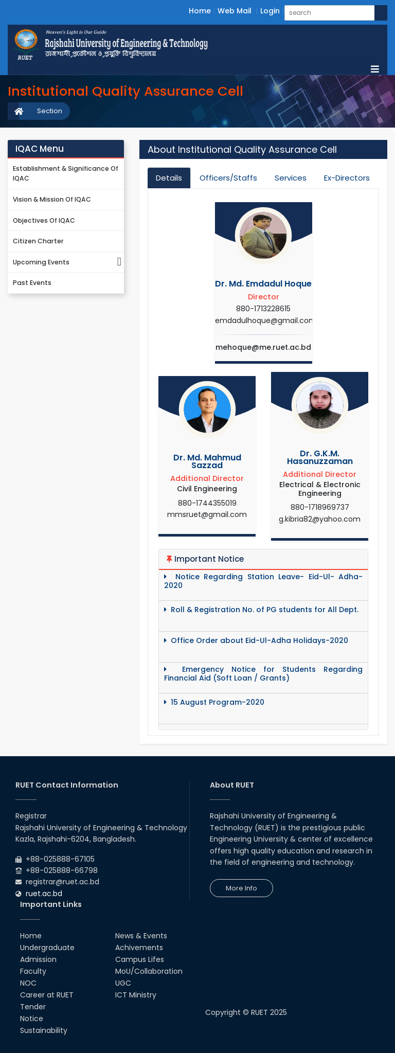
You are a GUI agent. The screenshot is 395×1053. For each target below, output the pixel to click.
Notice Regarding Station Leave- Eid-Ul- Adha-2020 (263, 581)
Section (49, 111)
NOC (28, 983)
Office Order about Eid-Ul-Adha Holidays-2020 (256, 640)
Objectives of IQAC (44, 220)
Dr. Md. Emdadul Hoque (263, 284)
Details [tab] (169, 177)
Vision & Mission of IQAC (52, 199)
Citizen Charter (38, 241)
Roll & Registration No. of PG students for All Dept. (261, 609)
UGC (123, 983)
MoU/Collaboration (149, 971)
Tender (33, 1007)
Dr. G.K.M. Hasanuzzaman (320, 457)
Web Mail (235, 11)
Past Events (32, 282)
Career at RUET (47, 995)
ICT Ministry (135, 995)
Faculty (33, 971)
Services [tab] (291, 177)
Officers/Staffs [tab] (228, 177)
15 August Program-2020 (214, 702)
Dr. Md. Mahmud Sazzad (207, 461)
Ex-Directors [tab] (347, 177)
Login (270, 11)
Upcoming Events (68, 262)
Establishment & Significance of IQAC (65, 173)
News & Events (141, 936)
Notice (31, 1018)
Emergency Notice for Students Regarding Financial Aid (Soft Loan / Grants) (263, 674)
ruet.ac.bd (44, 893)
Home (200, 11)
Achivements (139, 947)
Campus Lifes (139, 959)
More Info (241, 888)
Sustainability (43, 1030)
